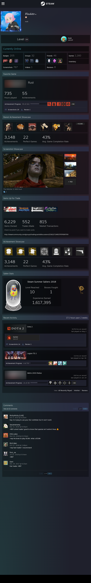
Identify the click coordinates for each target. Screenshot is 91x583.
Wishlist (77, 390)
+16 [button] (74, 383)
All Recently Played (65, 390)
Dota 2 (29, 327)
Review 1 (27, 110)
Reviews (85, 390)
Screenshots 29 (13, 110)
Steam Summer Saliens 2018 (41, 281)
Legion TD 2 (32, 353)
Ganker (15, 337)
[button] (23, 39)
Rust (31, 82)
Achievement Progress (13, 104)
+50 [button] (73, 104)
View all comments (10, 409)
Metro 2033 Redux (34, 373)
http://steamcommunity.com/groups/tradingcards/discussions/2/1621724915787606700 (36, 234)
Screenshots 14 (14, 344)
